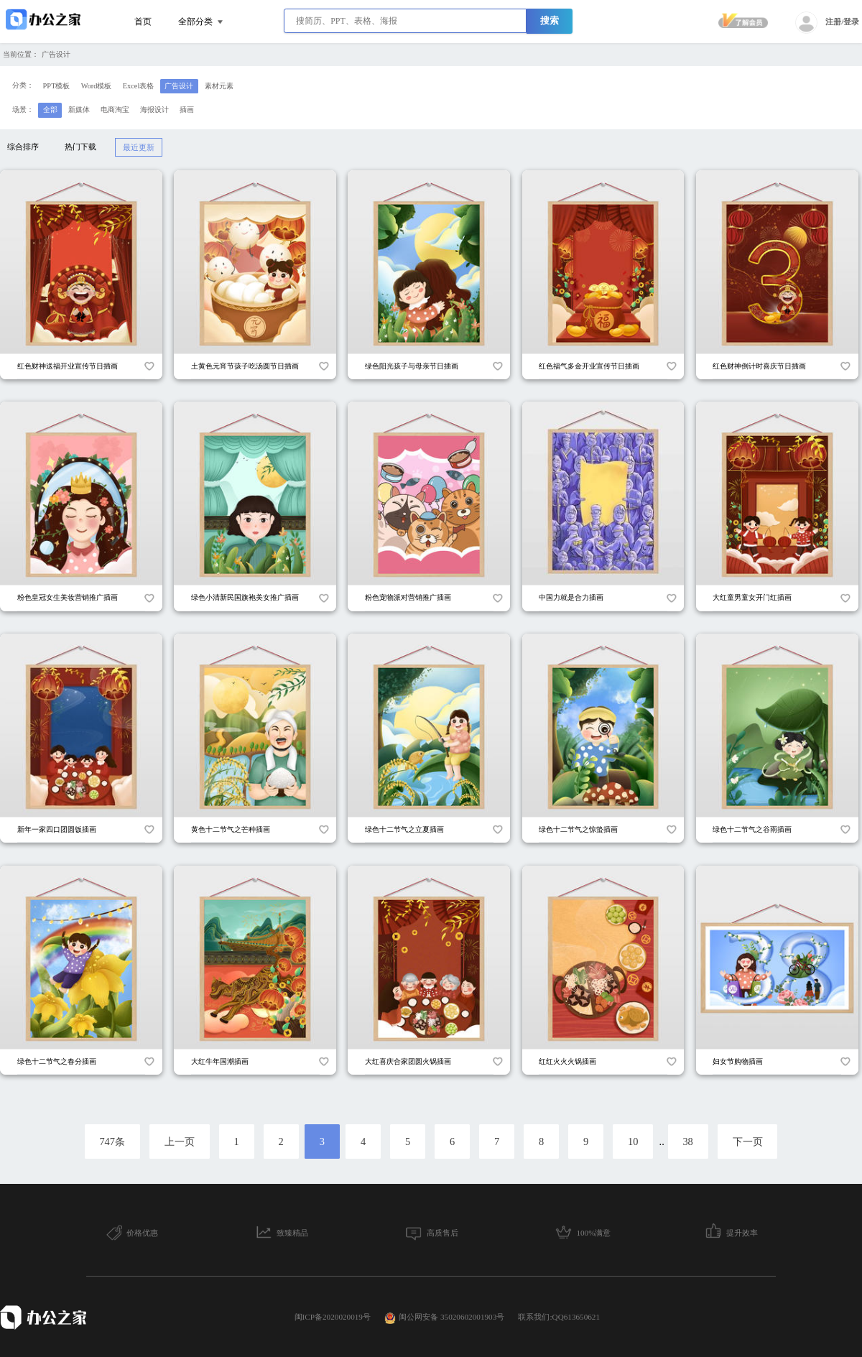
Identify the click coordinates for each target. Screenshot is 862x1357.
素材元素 (219, 86)
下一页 (748, 1141)
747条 (112, 1141)
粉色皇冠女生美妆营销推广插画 (67, 597)
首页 (143, 22)
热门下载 (80, 146)
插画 (187, 110)
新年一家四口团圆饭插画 (56, 829)
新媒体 (79, 110)
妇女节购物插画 (738, 1061)
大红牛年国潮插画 (220, 1061)
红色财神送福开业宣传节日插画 (67, 366)
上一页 (179, 1141)
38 (687, 1141)
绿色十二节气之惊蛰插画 (578, 829)
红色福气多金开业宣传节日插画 (589, 366)
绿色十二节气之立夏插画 (404, 829)
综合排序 (23, 146)
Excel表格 (138, 86)
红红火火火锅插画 (567, 1061)
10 (633, 1141)
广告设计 (56, 54)
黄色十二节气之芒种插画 (230, 829)
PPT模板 (56, 86)
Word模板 (96, 86)
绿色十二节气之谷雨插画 (752, 829)
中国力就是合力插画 (571, 597)
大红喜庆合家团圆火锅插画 (408, 1061)
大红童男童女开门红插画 (752, 597)
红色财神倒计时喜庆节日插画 (759, 366)
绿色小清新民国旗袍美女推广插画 (245, 597)
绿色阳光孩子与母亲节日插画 (411, 366)
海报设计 (154, 110)
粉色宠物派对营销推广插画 (408, 597)
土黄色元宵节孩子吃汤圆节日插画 (245, 366)
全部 (50, 110)
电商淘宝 (115, 110)
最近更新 (138, 147)
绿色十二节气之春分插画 (56, 1061)
